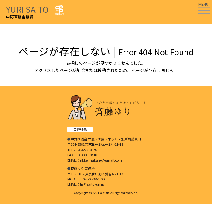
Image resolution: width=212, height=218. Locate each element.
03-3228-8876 (86, 149)
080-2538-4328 (94, 179)
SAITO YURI (101, 192)
